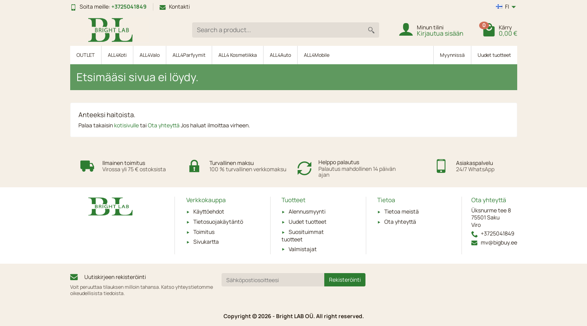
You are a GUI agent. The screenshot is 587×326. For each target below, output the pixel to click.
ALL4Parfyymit (189, 55)
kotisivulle (127, 125)
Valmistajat (303, 249)
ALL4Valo (150, 55)
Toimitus (203, 231)
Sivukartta (206, 241)
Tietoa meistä (401, 211)
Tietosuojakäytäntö (218, 221)
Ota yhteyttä (164, 125)
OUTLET (85, 55)
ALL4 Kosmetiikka (237, 55)
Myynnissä (452, 55)
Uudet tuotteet (494, 55)
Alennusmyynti (307, 211)
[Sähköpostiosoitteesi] (273, 279)
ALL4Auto (280, 55)
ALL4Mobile (316, 55)
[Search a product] (277, 30)
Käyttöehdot (208, 211)
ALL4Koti (117, 55)
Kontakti (175, 6)
